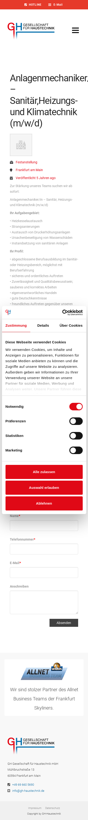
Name (15, 516)
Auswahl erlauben (44, 488)
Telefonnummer (22, 539)
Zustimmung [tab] (16, 325)
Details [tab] (43, 325)
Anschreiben (19, 586)
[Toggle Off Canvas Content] (75, 30)
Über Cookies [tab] (71, 325)
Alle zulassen (44, 472)
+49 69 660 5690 (23, 784)
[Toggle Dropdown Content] (58, 4)
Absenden (64, 623)
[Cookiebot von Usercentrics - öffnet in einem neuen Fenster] (63, 313)
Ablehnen (44, 503)
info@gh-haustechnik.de (28, 791)
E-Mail (15, 563)
